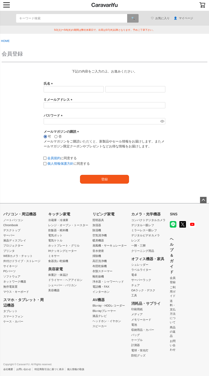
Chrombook (10, 225)
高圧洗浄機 (99, 261)
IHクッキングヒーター (62, 250)
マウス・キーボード (16, 291)
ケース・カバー (13, 321)
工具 (134, 295)
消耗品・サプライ (146, 303)
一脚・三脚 (138, 245)
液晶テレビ (99, 316)
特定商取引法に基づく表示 (49, 369)
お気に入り (160, 18)
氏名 (49, 83)
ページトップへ (203, 200)
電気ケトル (55, 240)
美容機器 (54, 290)
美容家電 (55, 269)
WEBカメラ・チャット (18, 256)
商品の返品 (173, 332)
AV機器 (98, 300)
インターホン (101, 291)
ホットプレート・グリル (64, 245)
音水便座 (98, 250)
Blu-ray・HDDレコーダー (108, 305)
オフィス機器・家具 (147, 259)
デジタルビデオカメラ (145, 235)
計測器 (135, 345)
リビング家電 (103, 214)
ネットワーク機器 (14, 281)
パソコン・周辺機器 (19, 214)
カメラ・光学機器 (146, 214)
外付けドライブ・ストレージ (21, 261)
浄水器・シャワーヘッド (108, 281)
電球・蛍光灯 (139, 350)
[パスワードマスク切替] (162, 121)
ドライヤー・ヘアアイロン (65, 280)
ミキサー (54, 256)
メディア (137, 314)
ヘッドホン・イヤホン (106, 321)
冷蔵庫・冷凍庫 (58, 220)
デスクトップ (11, 230)
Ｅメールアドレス (59, 99)
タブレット (10, 311)
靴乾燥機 (98, 276)
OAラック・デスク (143, 290)
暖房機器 (98, 240)
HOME (5, 41)
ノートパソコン (13, 220)
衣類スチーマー (102, 271)
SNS (173, 214)
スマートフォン (13, 316)
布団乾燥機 (99, 266)
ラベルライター (141, 269)
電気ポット (55, 235)
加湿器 (96, 225)
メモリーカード (141, 319)
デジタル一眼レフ (142, 225)
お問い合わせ (173, 345)
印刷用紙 (137, 309)
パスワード (54, 115)
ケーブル (137, 340)
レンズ (135, 240)
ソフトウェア (11, 276)
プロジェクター (13, 245)
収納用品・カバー (142, 329)
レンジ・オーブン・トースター (68, 225)
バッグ (135, 335)
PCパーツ (9, 271)
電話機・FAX (100, 286)
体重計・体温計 (58, 274)
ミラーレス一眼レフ (144, 230)
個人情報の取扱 (75, 369)
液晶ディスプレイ (14, 240)
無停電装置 (10, 286)
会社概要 (8, 369)
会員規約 (53, 158)
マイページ (183, 18)
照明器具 (98, 220)
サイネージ (10, 266)
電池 (134, 324)
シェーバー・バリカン (62, 285)
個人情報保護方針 (60, 163)
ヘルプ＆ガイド (171, 255)
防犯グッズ (138, 355)
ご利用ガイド (173, 291)
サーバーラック (141, 280)
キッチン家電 (59, 214)
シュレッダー (139, 264)
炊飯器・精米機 (58, 230)
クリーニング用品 (142, 250)
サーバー (9, 235)
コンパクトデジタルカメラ (148, 220)
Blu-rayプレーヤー (104, 310)
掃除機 (96, 256)
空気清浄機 (99, 235)
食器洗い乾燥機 (58, 261)
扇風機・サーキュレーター (109, 245)
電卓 (134, 274)
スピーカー (99, 326)
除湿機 (96, 230)
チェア (135, 285)
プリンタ (9, 250)
